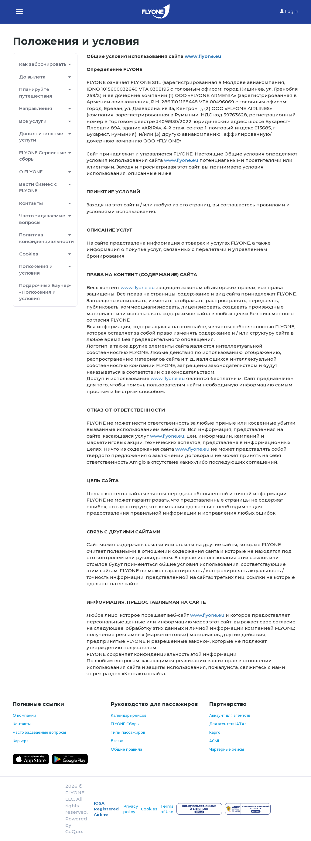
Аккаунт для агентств (229, 715)
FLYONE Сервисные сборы (42, 156)
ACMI (214, 741)
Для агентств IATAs (227, 724)
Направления (35, 108)
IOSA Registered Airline (106, 809)
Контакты (31, 203)
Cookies (28, 254)
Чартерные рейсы (226, 749)
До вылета (32, 77)
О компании (24, 715)
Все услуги (32, 121)
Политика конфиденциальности (45, 238)
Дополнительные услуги (41, 137)
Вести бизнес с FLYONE (38, 187)
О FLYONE (31, 172)
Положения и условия (36, 269)
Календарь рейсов (128, 715)
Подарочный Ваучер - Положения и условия (44, 291)
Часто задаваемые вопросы (42, 219)
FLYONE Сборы (125, 724)
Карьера (21, 741)
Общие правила (126, 749)
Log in (289, 11)
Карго (214, 732)
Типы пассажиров (128, 732)
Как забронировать (43, 64)
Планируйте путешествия (35, 92)
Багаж (117, 741)
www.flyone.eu (203, 56)
